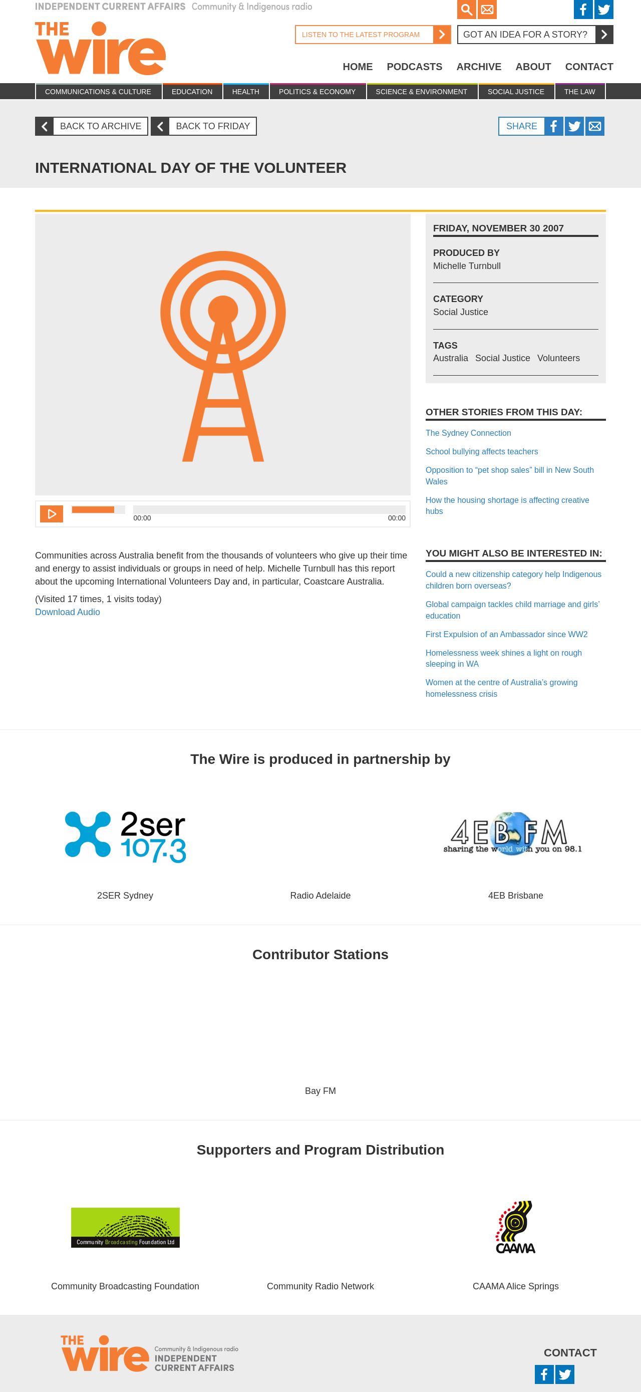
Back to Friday (204, 126)
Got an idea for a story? (537, 34)
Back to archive (92, 126)
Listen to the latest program (372, 34)
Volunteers (558, 358)
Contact (589, 66)
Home (358, 66)
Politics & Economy (317, 92)
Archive (479, 66)
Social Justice (516, 92)
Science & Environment (422, 92)
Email (487, 9)
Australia (450, 358)
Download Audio (67, 612)
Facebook (583, 9)
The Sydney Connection (468, 433)
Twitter (603, 9)
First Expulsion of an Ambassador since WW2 (507, 634)
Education (192, 92)
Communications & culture (98, 92)
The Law (579, 92)
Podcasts (414, 66)
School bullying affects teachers (482, 451)
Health (245, 92)
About (533, 66)
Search (466, 9)
